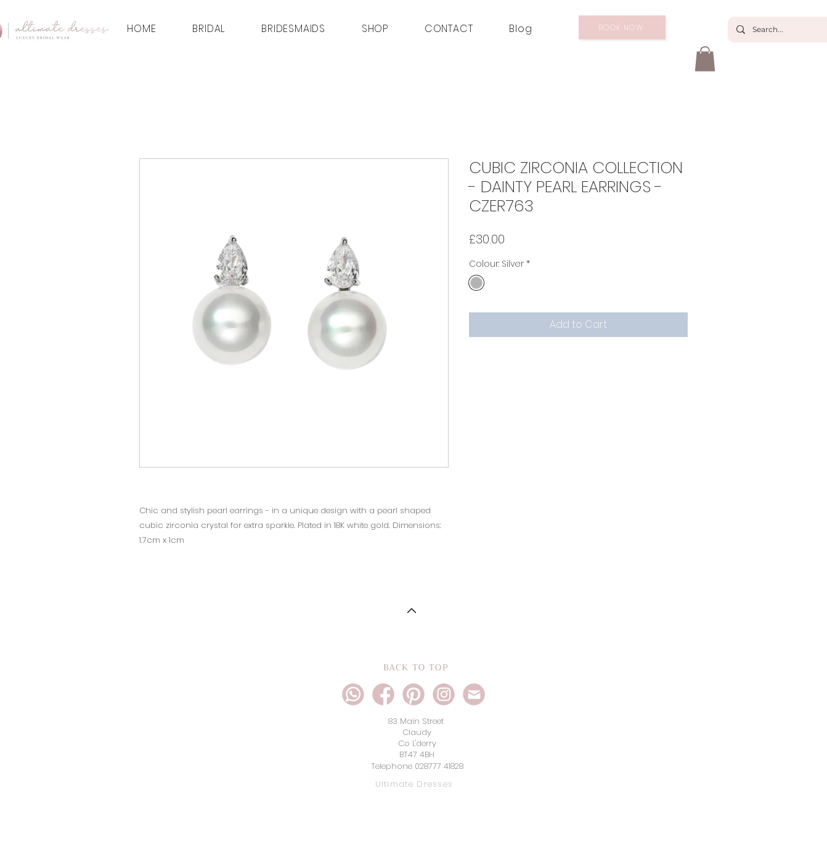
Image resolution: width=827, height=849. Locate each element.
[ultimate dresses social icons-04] (474, 694)
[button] (705, 58)
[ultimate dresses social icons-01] (353, 694)
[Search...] (786, 30)
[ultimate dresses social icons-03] (383, 694)
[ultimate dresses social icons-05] (413, 694)
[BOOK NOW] (622, 27)
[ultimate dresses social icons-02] (443, 694)
